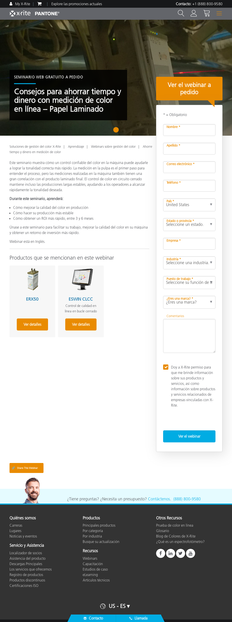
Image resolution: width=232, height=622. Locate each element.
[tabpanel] (116, 78)
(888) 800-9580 (187, 499)
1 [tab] (117, 131)
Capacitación (93, 564)
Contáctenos (159, 499)
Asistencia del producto (28, 558)
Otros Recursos (169, 518)
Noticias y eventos (23, 536)
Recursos (90, 551)
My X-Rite (22, 4)
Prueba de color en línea (174, 525)
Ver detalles (31, 323)
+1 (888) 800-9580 (207, 4)
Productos (91, 518)
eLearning (90, 574)
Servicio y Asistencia (27, 545)
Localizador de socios (26, 553)
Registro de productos (26, 574)
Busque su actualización (101, 541)
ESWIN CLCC (77, 298)
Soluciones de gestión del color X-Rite (35, 147)
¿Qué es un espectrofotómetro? (180, 541)
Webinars (90, 558)
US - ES (117, 606)
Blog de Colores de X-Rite (176, 536)
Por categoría (93, 530)
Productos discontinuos (27, 580)
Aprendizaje (76, 147)
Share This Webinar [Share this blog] (25, 468)
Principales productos (99, 525)
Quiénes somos (23, 518)
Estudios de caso (95, 569)
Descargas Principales (26, 564)
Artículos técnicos (96, 580)
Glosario (162, 530)
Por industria (92, 536)
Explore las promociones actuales (76, 4)
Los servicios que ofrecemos (31, 569)
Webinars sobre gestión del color (113, 147)
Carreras (16, 525)
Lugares (15, 530)
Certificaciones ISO (24, 585)
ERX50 (31, 298)
